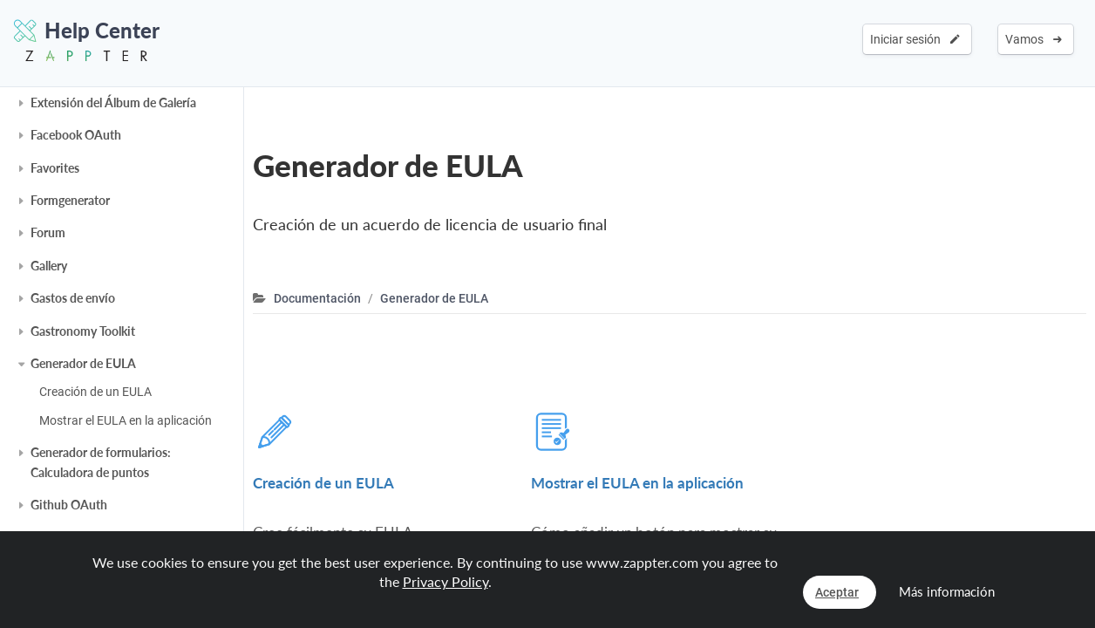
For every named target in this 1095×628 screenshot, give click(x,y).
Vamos (1033, 39)
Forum (48, 232)
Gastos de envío (73, 297)
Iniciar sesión (915, 39)
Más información (947, 591)
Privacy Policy (445, 581)
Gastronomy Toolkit (83, 331)
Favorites (55, 167)
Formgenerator (70, 200)
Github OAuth (69, 504)
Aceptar (837, 592)
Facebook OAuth (76, 134)
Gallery (49, 265)
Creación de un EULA (95, 392)
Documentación (317, 298)
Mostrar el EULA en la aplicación (125, 420)
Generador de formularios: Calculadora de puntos (101, 462)
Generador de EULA (83, 363)
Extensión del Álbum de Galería (113, 102)
